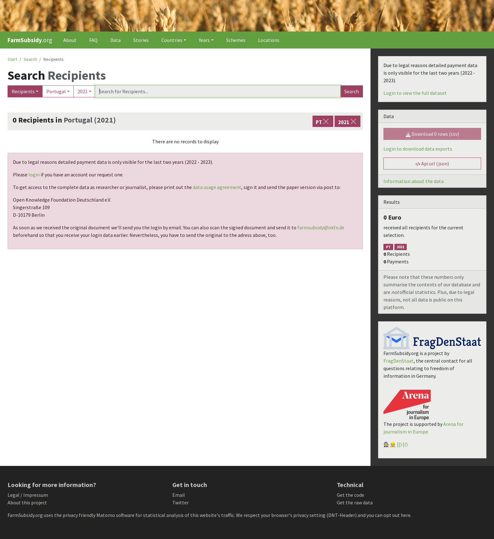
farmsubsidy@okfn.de (320, 227)
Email (178, 495)
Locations (268, 40)
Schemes (235, 40)
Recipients (23, 91)
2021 (83, 91)
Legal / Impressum (28, 495)
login (34, 174)
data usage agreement (217, 187)
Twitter (180, 502)
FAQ (93, 40)
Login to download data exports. (418, 149)
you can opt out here (388, 515)
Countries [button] (171, 40)
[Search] (218, 91)
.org (30, 40)
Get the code (350, 495)
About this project (27, 502)
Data (115, 40)
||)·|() (402, 444)
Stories (141, 40)
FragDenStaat (398, 361)
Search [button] (30, 59)
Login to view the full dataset (415, 93)
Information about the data (413, 181)
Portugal (56, 91)
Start (12, 59)
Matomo (105, 515)
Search (351, 91)
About (70, 40)
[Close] (326, 121)
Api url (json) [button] (432, 163)
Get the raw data (355, 502)
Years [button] (204, 40)
